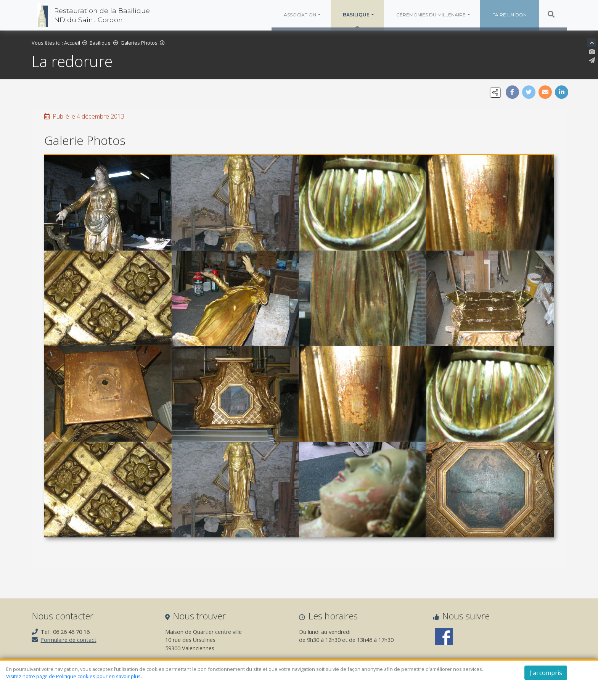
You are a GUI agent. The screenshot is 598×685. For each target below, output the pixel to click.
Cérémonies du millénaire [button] (430, 15)
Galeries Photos (139, 43)
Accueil (72, 43)
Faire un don (509, 15)
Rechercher (546, 14)
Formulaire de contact (69, 641)
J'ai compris (545, 673)
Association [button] (300, 15)
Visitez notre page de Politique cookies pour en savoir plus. (74, 676)
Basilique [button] (356, 15)
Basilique (100, 43)
